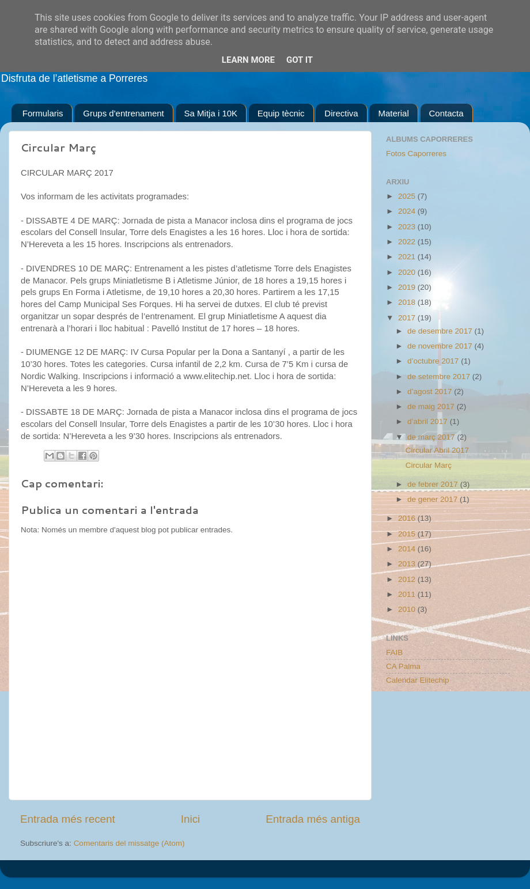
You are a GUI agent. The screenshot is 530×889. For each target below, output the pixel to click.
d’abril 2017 (428, 421)
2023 (408, 226)
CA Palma (403, 666)
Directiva (341, 113)
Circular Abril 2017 (437, 450)
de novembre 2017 (440, 346)
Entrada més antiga (313, 819)
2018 (408, 302)
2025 (408, 196)
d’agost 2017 (430, 391)
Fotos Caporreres (416, 153)
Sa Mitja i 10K (211, 113)
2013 (408, 563)
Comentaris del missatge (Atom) (129, 843)
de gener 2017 (433, 499)
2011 (408, 594)
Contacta (446, 113)
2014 (408, 548)
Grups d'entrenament (123, 113)
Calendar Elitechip (417, 680)
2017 (408, 317)
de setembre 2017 (439, 376)
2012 (408, 579)
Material (393, 113)
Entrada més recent (67, 819)
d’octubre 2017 (434, 361)
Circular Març (429, 465)
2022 (408, 241)
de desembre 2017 (440, 331)
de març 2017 (432, 437)
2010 (408, 609)
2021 (408, 256)
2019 (408, 287)
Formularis (42, 113)
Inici (190, 819)
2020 (408, 272)
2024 (408, 211)
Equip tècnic (281, 113)
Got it (299, 60)
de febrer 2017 (433, 484)
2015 (408, 533)
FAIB (394, 652)
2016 (408, 518)
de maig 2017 (432, 406)
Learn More (248, 60)
